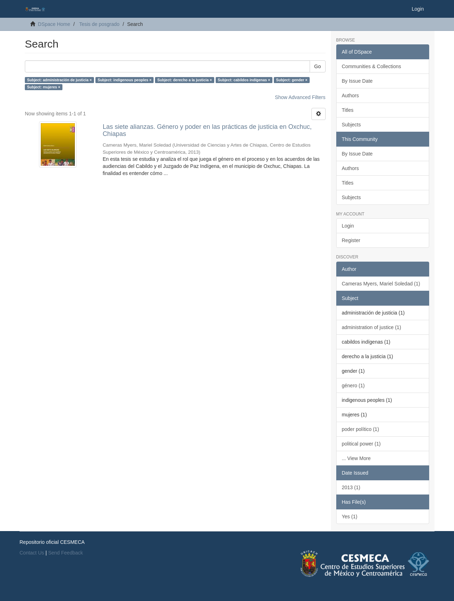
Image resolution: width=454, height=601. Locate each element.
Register (351, 240)
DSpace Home (54, 24)
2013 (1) (351, 487)
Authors (350, 95)
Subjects (351, 124)
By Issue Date (357, 81)
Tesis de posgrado (99, 24)
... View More (356, 458)
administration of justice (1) (371, 327)
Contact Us (32, 553)
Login (348, 226)
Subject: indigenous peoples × (124, 80)
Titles (348, 110)
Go (317, 66)
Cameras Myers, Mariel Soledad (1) (381, 283)
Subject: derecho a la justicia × (184, 80)
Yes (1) (350, 516)
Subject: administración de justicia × (59, 80)
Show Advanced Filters (300, 97)
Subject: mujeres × (43, 87)
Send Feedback (65, 553)
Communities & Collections (371, 66)
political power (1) (361, 444)
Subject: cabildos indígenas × (244, 80)
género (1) (353, 385)
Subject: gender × (291, 80)
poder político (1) (360, 429)
